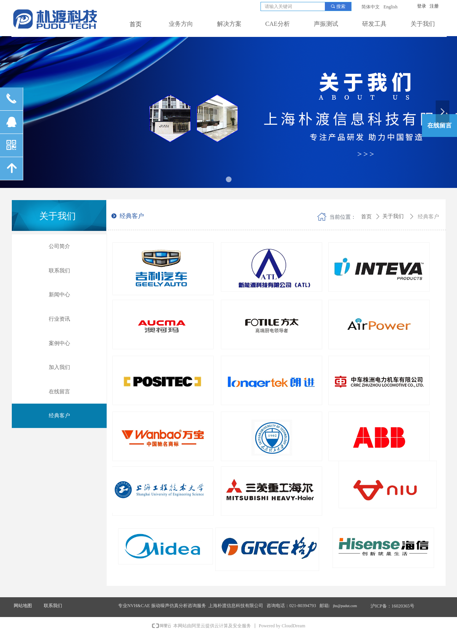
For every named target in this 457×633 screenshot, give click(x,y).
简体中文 (370, 7)
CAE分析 (277, 24)
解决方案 (229, 24)
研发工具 (374, 24)
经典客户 (428, 216)
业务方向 (181, 24)
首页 (366, 216)
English (390, 7)
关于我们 (423, 24)
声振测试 (326, 24)
